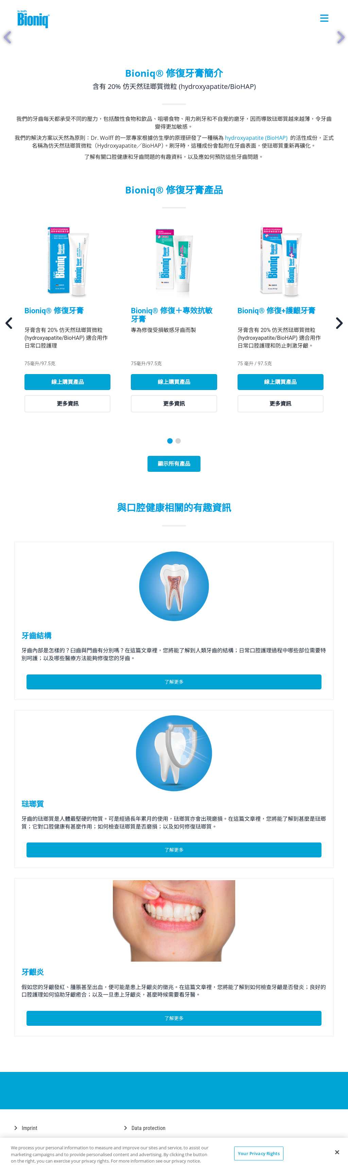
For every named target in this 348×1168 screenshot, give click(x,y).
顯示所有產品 (174, 463)
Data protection (145, 1128)
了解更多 (174, 682)
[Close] (337, 1152)
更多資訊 (68, 403)
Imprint (25, 1128)
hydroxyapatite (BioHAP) (257, 138)
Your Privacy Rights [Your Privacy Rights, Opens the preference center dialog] (258, 1153)
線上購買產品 (67, 382)
